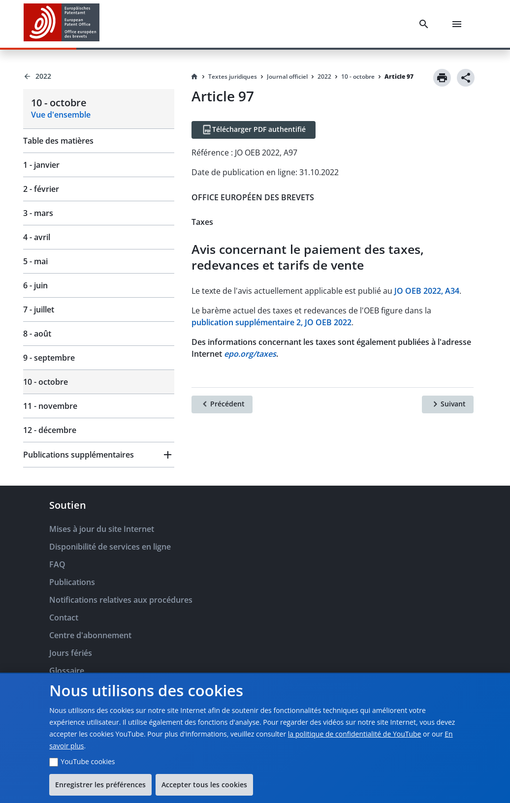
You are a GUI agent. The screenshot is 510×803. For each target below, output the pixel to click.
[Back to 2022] (98, 76)
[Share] (466, 78)
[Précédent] (222, 404)
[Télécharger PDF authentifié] (253, 130)
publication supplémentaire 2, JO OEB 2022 (271, 322)
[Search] (425, 24)
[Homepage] (194, 77)
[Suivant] (448, 404)
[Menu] (459, 24)
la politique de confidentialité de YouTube (354, 734)
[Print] (442, 78)
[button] (98, 454)
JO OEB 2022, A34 (426, 290)
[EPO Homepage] (61, 23)
